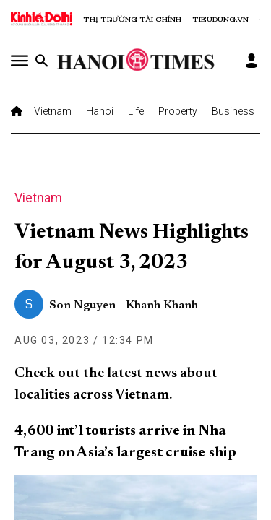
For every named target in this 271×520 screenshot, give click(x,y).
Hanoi (99, 111)
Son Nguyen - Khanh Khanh (123, 305)
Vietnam (53, 111)
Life (136, 111)
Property (177, 111)
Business (233, 111)
